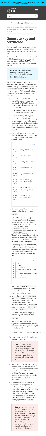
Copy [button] (33, 144)
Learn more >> (25, 4)
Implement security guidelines (15, 27)
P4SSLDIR (13, 75)
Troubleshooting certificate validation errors (21, 378)
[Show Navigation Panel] (36, 10)
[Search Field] (22, 16)
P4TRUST (31, 400)
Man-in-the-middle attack (24, 419)
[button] (36, 16)
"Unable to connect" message (22, 375)
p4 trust (21, 397)
